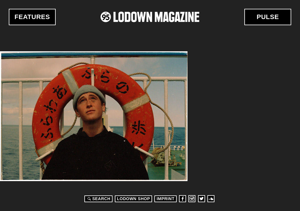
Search (98, 199)
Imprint (165, 198)
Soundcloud (210, 198)
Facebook (182, 198)
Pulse (268, 17)
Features (32, 17)
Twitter (201, 198)
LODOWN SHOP (133, 198)
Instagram (191, 198)
